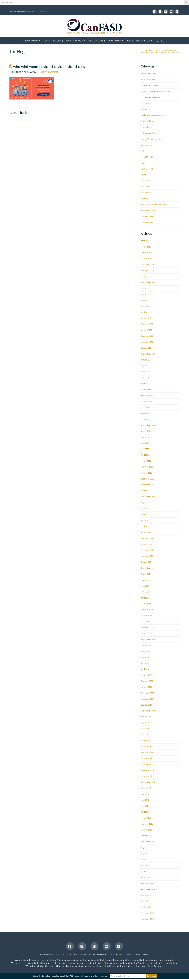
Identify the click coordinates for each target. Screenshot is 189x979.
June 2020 (145, 657)
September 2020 (148, 639)
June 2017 (145, 859)
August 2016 (146, 895)
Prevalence (145, 180)
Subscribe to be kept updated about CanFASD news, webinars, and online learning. (70, 976)
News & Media (147, 169)
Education (145, 109)
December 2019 (147, 693)
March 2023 (146, 461)
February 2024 (147, 395)
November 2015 (147, 919)
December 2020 (147, 621)
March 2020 (146, 675)
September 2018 (148, 782)
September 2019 (148, 711)
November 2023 (147, 413)
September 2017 (148, 841)
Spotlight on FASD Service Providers (155, 204)
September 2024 (148, 354)
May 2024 (145, 377)
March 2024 (146, 389)
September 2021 (148, 568)
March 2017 (146, 877)
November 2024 (147, 342)
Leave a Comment (50, 71)
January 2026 (146, 258)
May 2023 (145, 449)
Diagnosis (145, 103)
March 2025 (146, 318)
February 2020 (147, 681)
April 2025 (145, 312)
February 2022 (147, 538)
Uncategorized (147, 222)
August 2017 (146, 847)
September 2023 (148, 425)
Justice (143, 151)
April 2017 (145, 871)
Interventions (146, 145)
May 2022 (145, 520)
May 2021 (145, 592)
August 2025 (146, 288)
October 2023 (146, 419)
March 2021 (146, 604)
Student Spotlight (148, 210)
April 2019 (145, 740)
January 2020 (146, 687)
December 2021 (147, 550)
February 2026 (147, 253)
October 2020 (146, 633)
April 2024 (145, 383)
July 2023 (145, 437)
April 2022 (145, 526)
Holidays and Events (149, 133)
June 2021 (145, 586)
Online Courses (142, 954)
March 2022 (146, 532)
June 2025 (145, 300)
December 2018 (147, 764)
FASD (58, 954)
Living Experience (100, 954)
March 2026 (146, 247)
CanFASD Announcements (151, 85)
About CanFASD (47, 954)
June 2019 (145, 728)
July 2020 (145, 651)
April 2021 (145, 598)
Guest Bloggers (147, 127)
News (143, 163)
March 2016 (146, 907)
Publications (146, 192)
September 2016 (148, 889)
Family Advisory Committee (152, 115)
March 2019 (146, 746)
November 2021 (147, 556)
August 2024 (146, 360)
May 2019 (145, 734)
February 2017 (147, 883)
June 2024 (145, 371)
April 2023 (145, 455)
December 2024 (147, 336)
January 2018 (146, 830)
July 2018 (145, 794)
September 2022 (148, 496)
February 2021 (147, 609)
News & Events (117, 954)
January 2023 (146, 473)
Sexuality (144, 198)
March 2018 (146, 818)
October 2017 (146, 836)
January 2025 (146, 330)
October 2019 (146, 705)
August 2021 (146, 574)
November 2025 (147, 270)
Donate (129, 954)
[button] (163, 40)
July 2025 (145, 294)
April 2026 (145, 241)
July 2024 (145, 365)
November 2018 (147, 770)
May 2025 (145, 306)
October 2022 (146, 490)
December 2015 (147, 913)
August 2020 (146, 645)
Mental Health (147, 157)
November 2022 (147, 485)
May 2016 (145, 901)
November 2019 (147, 699)
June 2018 (145, 800)
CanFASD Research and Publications (155, 91)
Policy (143, 175)
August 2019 (146, 716)
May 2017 (145, 865)
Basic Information (148, 79)
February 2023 (147, 467)
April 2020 (145, 669)
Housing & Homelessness (151, 139)
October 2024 (146, 348)
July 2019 (145, 723)
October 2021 (146, 562)
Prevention (145, 186)
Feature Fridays (147, 121)
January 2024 (146, 401)
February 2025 (147, 324)
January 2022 (146, 544)
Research (67, 954)
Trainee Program (147, 216)
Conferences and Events (151, 97)
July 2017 (145, 853)
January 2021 (146, 615)
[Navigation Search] (156, 40)
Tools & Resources (81, 954)
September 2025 (148, 282)
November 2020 (147, 627)
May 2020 (145, 663)
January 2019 (146, 758)
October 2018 (146, 776)
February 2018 (147, 824)
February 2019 (147, 752)
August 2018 (146, 788)
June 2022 (145, 514)
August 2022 (146, 502)
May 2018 (145, 806)
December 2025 (147, 264)
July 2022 (145, 508)
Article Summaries (148, 73)
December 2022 (147, 479)
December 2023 (147, 407)
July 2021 (145, 580)
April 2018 (145, 812)
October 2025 (146, 276)
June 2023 (145, 443)
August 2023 (146, 431)
